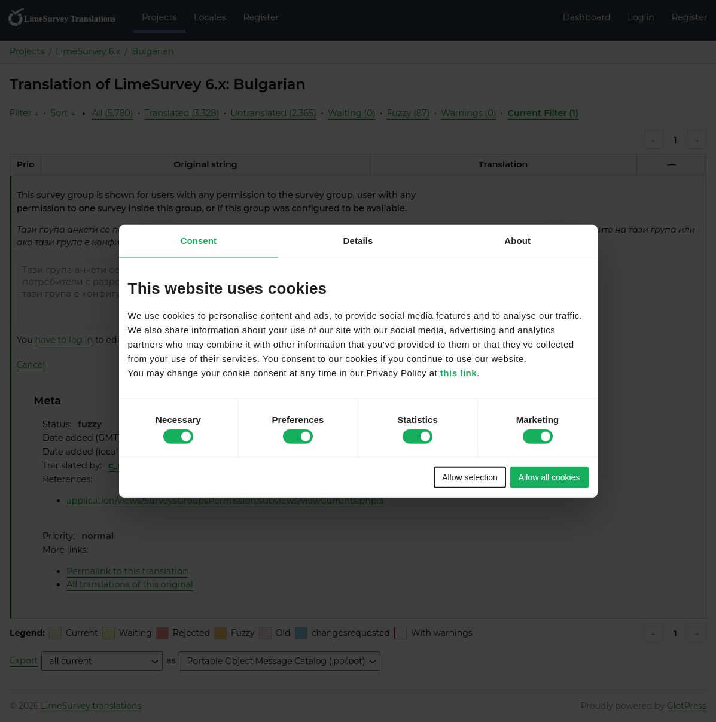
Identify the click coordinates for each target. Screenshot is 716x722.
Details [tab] (358, 240)
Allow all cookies (549, 477)
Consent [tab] (198, 240)
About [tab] (517, 240)
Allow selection (470, 477)
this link (458, 373)
